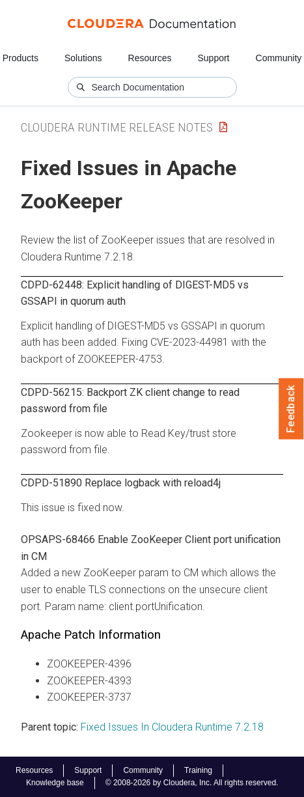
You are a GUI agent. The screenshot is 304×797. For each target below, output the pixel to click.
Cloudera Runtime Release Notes (117, 127)
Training (198, 770)
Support (213, 58)
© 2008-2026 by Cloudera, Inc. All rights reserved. (192, 782)
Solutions (83, 58)
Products (20, 58)
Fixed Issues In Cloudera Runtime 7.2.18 (172, 727)
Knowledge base (55, 782)
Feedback (291, 409)
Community (279, 58)
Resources (150, 58)
